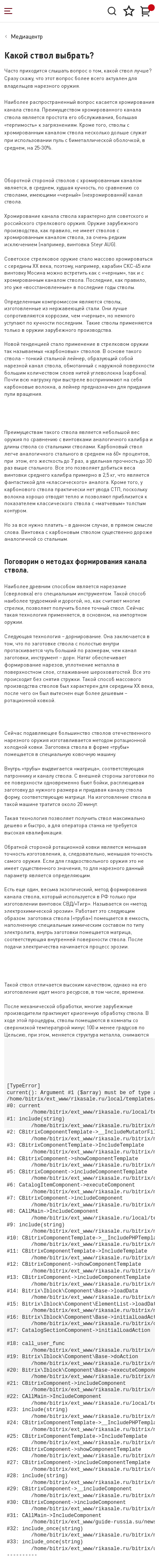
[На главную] (46, 11)
